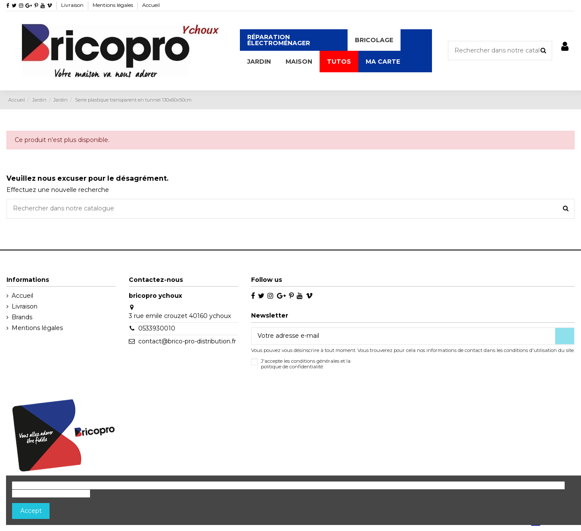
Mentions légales (113, 5)
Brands (22, 317)
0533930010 (156, 328)
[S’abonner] (564, 336)
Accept (31, 511)
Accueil (151, 5)
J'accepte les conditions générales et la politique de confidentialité (306, 364)
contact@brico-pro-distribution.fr (187, 341)
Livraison (73, 5)
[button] (374, 40)
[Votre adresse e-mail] (403, 336)
